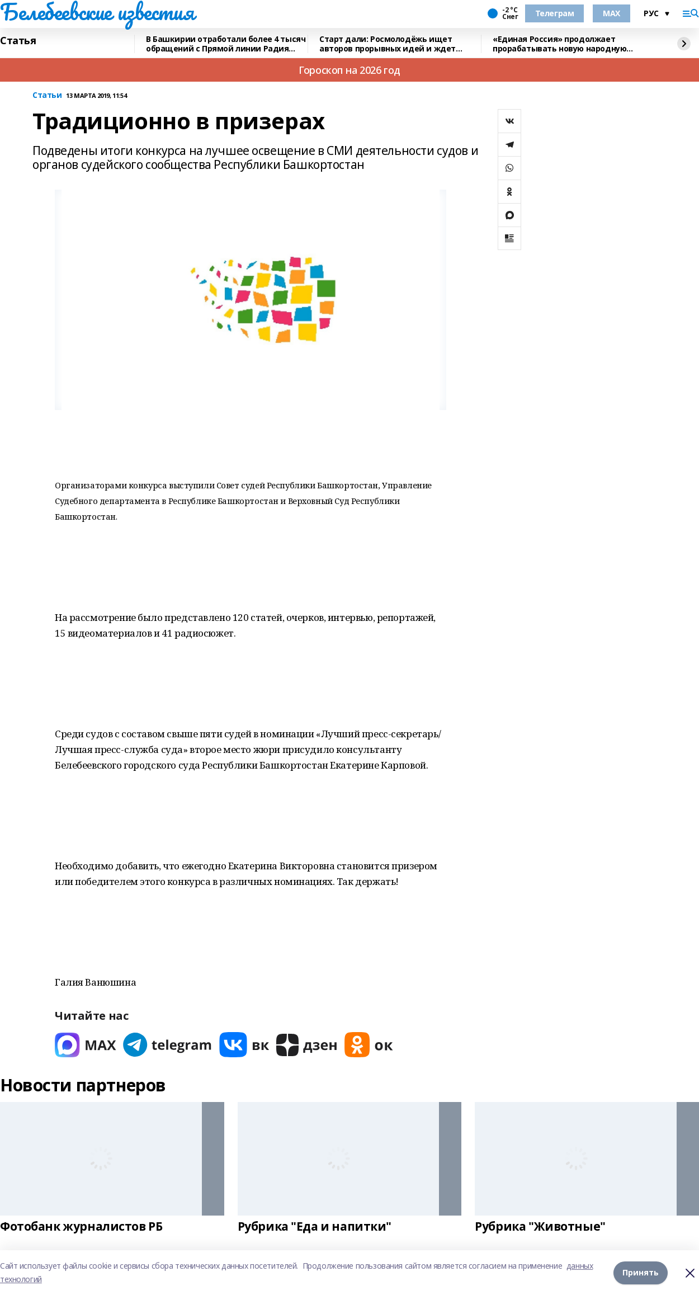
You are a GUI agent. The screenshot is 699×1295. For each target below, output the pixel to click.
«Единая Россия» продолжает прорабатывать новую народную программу (559, 44)
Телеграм (554, 13)
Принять (640, 1272)
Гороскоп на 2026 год (349, 70)
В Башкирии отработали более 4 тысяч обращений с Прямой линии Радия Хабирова (225, 44)
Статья (18, 41)
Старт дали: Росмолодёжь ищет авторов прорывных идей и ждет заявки (387, 44)
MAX (611, 13)
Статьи (47, 95)
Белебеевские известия (96, 12)
